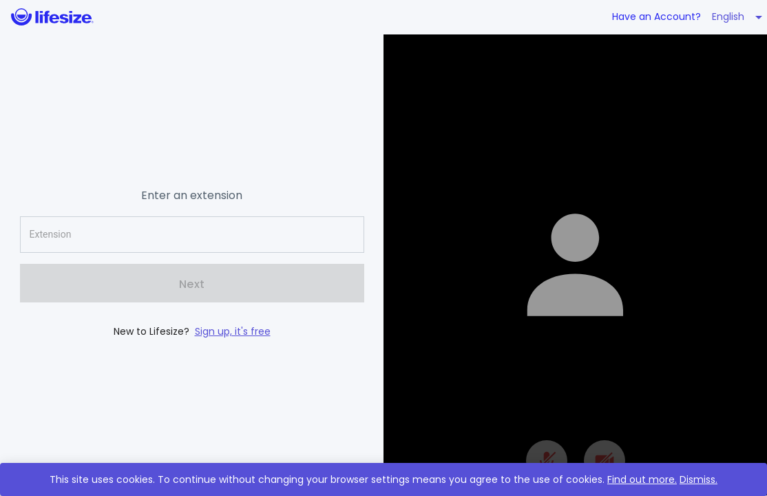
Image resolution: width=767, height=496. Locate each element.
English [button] (728, 16)
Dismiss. (698, 479)
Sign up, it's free (233, 331)
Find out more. (642, 479)
